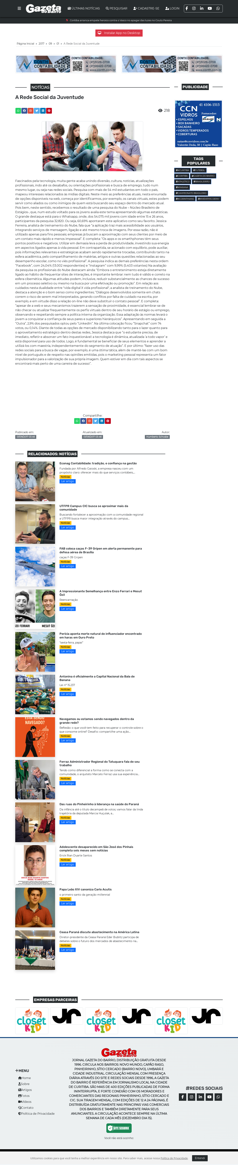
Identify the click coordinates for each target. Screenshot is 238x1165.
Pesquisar (116, 8)
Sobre (24, 1084)
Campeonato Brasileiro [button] (191, 193)
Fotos (24, 1096)
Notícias (65, 476)
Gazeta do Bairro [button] (203, 176)
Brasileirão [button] (202, 181)
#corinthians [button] (185, 199)
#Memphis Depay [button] (208, 199)
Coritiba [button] (182, 176)
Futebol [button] (199, 170)
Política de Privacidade (36, 1113)
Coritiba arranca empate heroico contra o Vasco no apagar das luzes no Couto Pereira (121, 20)
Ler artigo (67, 481)
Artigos (25, 1090)
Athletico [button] (182, 181)
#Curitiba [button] (182, 170)
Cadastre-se (146, 8)
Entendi (200, 1158)
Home (24, 1078)
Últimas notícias (84, 8)
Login (172, 8)
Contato (25, 1107)
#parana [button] (182, 187)
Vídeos (24, 1102)
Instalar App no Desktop (119, 33)
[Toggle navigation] (19, 8)
